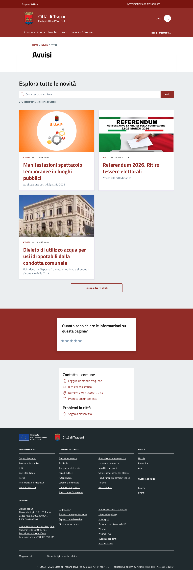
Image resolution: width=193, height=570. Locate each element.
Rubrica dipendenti (107, 539)
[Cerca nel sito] (167, 18)
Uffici (21, 468)
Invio (167, 94)
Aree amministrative (29, 463)
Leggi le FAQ (65, 509)
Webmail (102, 529)
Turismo (102, 482)
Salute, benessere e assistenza (113, 473)
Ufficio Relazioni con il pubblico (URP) (36, 526)
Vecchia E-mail (105, 543)
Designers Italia (146, 567)
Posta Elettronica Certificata (32, 533)
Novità (52, 32)
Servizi (64, 32)
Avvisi (141, 468)
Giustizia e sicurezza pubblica (112, 458)
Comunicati (143, 463)
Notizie (141, 458)
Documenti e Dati (27, 487)
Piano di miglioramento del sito (62, 556)
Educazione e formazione (71, 492)
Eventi (141, 493)
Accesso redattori (165, 567)
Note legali (103, 519)
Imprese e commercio (108, 463)
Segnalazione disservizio (70, 519)
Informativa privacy (107, 514)
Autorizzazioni (65, 478)
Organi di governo (27, 458)
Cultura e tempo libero (69, 487)
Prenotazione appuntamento (73, 514)
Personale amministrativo (31, 482)
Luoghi (141, 488)
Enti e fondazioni (27, 473)
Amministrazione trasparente (143, 4)
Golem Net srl (92, 567)
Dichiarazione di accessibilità (112, 524)
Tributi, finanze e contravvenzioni (114, 478)
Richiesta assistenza (69, 524)
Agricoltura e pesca (68, 458)
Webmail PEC (104, 534)
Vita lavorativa (105, 487)
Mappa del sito (26, 556)
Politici (22, 478)
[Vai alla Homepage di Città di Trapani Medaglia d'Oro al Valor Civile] (47, 18)
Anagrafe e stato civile (69, 468)
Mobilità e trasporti (107, 468)
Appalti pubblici (66, 473)
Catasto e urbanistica (69, 482)
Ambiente (63, 463)
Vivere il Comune (82, 32)
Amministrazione (34, 32)
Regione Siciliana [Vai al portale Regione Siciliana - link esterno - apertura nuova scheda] (30, 4)
